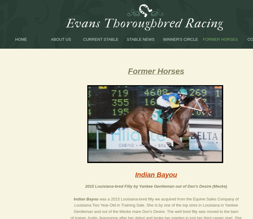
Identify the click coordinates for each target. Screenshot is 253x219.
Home (21, 39)
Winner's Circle (180, 39)
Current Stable (101, 39)
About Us (61, 39)
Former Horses (220, 39)
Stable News (141, 39)
